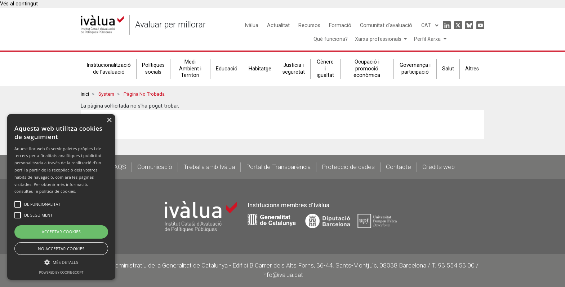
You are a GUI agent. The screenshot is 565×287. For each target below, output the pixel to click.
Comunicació (154, 166)
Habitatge (260, 69)
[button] (61, 262)
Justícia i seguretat (293, 68)
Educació (226, 69)
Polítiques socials (153, 68)
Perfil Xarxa (428, 39)
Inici (85, 94)
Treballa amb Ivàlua (209, 166)
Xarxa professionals (379, 39)
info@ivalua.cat (282, 274)
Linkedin (447, 25)
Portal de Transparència (278, 166)
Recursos (309, 25)
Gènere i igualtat (325, 68)
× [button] (109, 120)
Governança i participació (415, 68)
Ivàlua (251, 25)
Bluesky (469, 25)
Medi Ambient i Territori (190, 68)
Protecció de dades (348, 166)
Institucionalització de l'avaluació (108, 68)
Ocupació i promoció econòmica (366, 68)
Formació (340, 25)
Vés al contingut (19, 4)
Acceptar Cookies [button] (61, 231)
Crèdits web (438, 166)
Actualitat (278, 25)
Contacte (398, 166)
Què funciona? (330, 39)
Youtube (480, 25)
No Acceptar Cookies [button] (61, 248)
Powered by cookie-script (61, 272)
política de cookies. (57, 191)
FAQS (118, 166)
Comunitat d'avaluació (386, 25)
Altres (472, 69)
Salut (448, 69)
